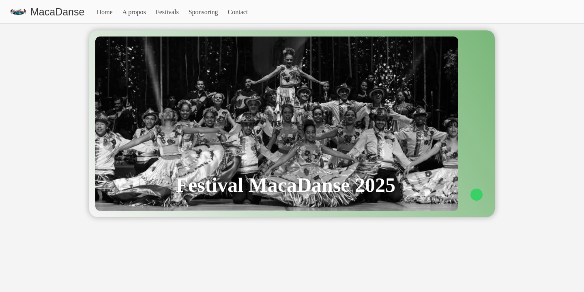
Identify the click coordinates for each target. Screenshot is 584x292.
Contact (238, 12)
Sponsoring (203, 12)
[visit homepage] (47, 12)
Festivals (167, 12)
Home (104, 12)
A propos (134, 12)
